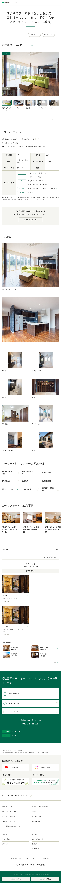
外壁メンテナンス (8, 489)
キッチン (31, 173)
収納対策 (25, 481)
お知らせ (34, 844)
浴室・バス (43, 173)
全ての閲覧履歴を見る (50, 557)
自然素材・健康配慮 (48, 489)
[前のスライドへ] (8, 119)
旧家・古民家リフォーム (9, 811)
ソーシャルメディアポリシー (42, 858)
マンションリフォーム (8, 816)
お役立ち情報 (36, 821)
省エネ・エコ (46, 473)
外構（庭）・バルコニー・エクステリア (41, 188)
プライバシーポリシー (25, 858)
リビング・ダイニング (35, 181)
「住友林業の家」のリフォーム (11, 826)
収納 (29, 192)
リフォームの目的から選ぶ (40, 806)
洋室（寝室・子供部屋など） (38, 184)
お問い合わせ (6, 844)
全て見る (53, 662)
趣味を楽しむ (6, 481)
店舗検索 (4, 834)
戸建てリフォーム (7, 806)
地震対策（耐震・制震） (8, 473)
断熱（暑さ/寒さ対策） (28, 473)
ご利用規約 (13, 858)
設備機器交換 (46, 481)
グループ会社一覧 (38, 839)
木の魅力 (34, 811)
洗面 (39, 177)
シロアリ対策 (26, 489)
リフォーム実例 (36, 816)
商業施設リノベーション (9, 821)
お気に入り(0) (48, 34)
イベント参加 (6, 839)
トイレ (30, 177)
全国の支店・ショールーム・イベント (14, 795)
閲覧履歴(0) (34, 34)
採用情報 (35, 848)
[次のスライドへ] (52, 119)
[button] (13, 119)
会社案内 (34, 834)
